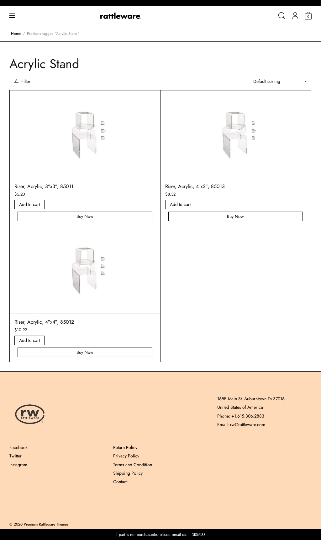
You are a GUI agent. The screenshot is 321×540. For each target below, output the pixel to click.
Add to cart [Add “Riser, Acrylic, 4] (180, 204)
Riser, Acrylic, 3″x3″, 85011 (43, 186)
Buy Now (84, 216)
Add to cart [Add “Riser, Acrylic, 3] (29, 204)
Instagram (18, 465)
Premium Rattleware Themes (46, 524)
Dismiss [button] (199, 535)
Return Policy (125, 447)
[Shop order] (280, 81)
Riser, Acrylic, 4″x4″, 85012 (44, 322)
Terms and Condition (132, 465)
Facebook (18, 447)
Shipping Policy (128, 473)
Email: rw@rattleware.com (241, 424)
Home (16, 33)
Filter (22, 81)
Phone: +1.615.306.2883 (240, 416)
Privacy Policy (126, 456)
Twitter (15, 456)
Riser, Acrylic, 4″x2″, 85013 (195, 186)
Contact (120, 481)
